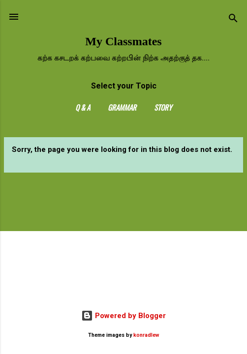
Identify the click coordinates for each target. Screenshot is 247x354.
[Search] (233, 20)
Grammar (122, 107)
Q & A (82, 107)
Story (163, 107)
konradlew (146, 335)
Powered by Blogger (123, 315)
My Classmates (123, 41)
